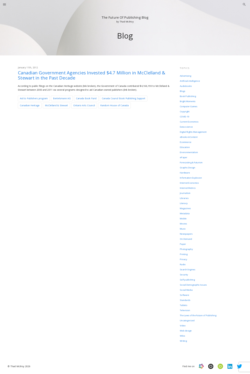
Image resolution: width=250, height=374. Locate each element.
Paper (183, 244)
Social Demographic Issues (193, 284)
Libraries (184, 198)
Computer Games (189, 106)
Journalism (185, 193)
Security (184, 274)
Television (185, 310)
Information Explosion (191, 177)
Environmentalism (189, 152)
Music (183, 228)
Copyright (184, 111)
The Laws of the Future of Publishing (198, 315)
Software (184, 295)
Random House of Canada (114, 105)
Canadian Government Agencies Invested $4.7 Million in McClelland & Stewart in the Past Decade (91, 75)
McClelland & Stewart (56, 105)
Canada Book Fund (86, 98)
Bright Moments (188, 101)
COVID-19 (184, 116)
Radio (183, 264)
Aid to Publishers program (34, 98)
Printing (184, 254)
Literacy (184, 203)
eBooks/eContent (189, 137)
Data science (186, 126)
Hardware (185, 172)
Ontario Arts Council (84, 105)
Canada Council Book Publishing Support (123, 98)
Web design (186, 330)
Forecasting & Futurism (191, 162)
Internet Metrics (188, 188)
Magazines (185, 208)
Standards (185, 300)
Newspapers (186, 233)
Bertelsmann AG (62, 98)
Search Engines (187, 269)
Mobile (183, 218)
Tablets (183, 305)
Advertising (185, 75)
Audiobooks (186, 86)
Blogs (182, 91)
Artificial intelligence (190, 80)
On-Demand (186, 238)
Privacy (183, 259)
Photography (186, 249)
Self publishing (187, 279)
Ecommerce (185, 142)
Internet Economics (189, 182)
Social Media (186, 289)
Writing (183, 340)
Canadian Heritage (30, 105)
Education (185, 147)
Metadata (185, 213)
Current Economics (189, 121)
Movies (183, 223)
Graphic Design (187, 167)
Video (183, 325)
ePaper (183, 157)
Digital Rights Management (193, 131)
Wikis (182, 335)
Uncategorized (187, 320)
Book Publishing (188, 96)
